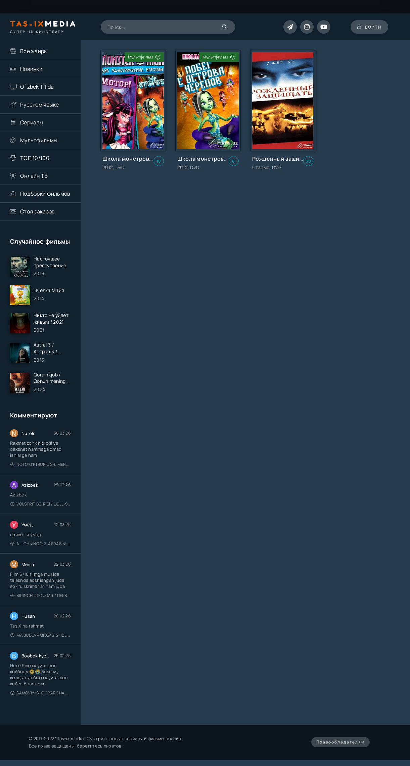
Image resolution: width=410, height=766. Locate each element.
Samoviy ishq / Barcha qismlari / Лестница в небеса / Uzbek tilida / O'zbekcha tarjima (40, 693)
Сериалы (31, 122)
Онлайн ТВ (34, 175)
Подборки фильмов (45, 193)
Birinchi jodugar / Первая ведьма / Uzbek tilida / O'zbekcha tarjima (40, 595)
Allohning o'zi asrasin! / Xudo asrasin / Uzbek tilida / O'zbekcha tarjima (40, 544)
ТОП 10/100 (34, 158)
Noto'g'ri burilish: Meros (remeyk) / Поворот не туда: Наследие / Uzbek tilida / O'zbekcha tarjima (40, 464)
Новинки (31, 69)
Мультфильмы (38, 140)
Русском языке (39, 104)
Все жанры (34, 51)
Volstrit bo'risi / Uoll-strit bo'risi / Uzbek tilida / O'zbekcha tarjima (40, 504)
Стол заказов (37, 211)
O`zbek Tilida (37, 86)
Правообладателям (340, 742)
